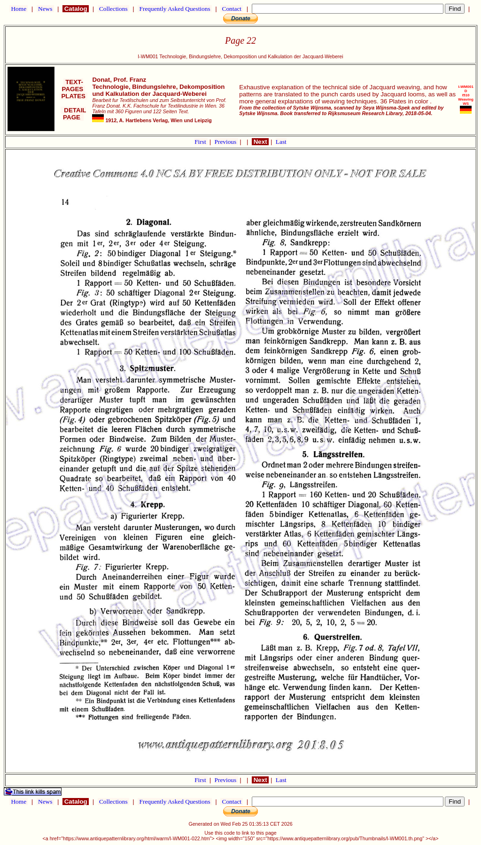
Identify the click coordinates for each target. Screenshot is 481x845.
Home (18, 8)
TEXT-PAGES (73, 85)
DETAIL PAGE (73, 114)
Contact (231, 8)
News (45, 8)
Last (281, 141)
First (201, 141)
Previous (226, 141)
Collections (113, 8)
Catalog (75, 8)
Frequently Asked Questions (175, 8)
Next (260, 141)
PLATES (73, 96)
